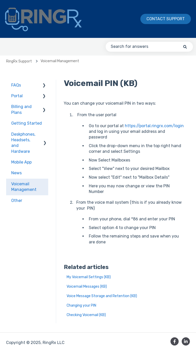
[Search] (185, 46)
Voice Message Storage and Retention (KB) (102, 296)
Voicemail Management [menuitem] (23, 186)
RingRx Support (19, 61)
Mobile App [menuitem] (21, 162)
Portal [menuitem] (17, 95)
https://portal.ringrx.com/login (154, 125)
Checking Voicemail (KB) (86, 315)
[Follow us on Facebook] (174, 341)
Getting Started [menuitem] (26, 123)
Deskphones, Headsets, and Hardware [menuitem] (23, 143)
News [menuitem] (16, 172)
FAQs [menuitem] (16, 85)
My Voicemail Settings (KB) (89, 277)
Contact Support (165, 18)
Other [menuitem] (16, 200)
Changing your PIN (81, 305)
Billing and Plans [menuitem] (21, 109)
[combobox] (149, 46)
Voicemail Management (60, 61)
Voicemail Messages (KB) (87, 286)
